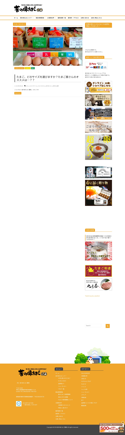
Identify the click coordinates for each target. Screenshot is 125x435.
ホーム (16, 18)
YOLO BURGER (85, 373)
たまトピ (28, 68)
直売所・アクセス (73, 18)
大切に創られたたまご (64, 378)
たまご (27, 86)
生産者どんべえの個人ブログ (89, 403)
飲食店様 (83, 405)
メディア (83, 395)
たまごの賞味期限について (65, 400)
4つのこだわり (62, 381)
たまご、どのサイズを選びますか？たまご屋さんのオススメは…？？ (47, 78)
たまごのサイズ (33, 86)
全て (33, 68)
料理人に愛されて (63, 408)
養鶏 (58, 86)
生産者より (61, 383)
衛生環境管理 (40, 18)
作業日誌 (83, 397)
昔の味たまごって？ (26, 18)
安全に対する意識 (63, 397)
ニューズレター (62, 386)
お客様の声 (50, 18)
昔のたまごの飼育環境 (64, 394)
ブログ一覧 (61, 389)
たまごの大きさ (41, 86)
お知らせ (83, 378)
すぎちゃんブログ (19, 68)
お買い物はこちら (96, 18)
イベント (83, 387)
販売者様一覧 (62, 18)
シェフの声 (84, 389)
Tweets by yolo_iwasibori (92, 296)
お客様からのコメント (64, 405)
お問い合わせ (85, 18)
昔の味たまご (49, 86)
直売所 (54, 86)
